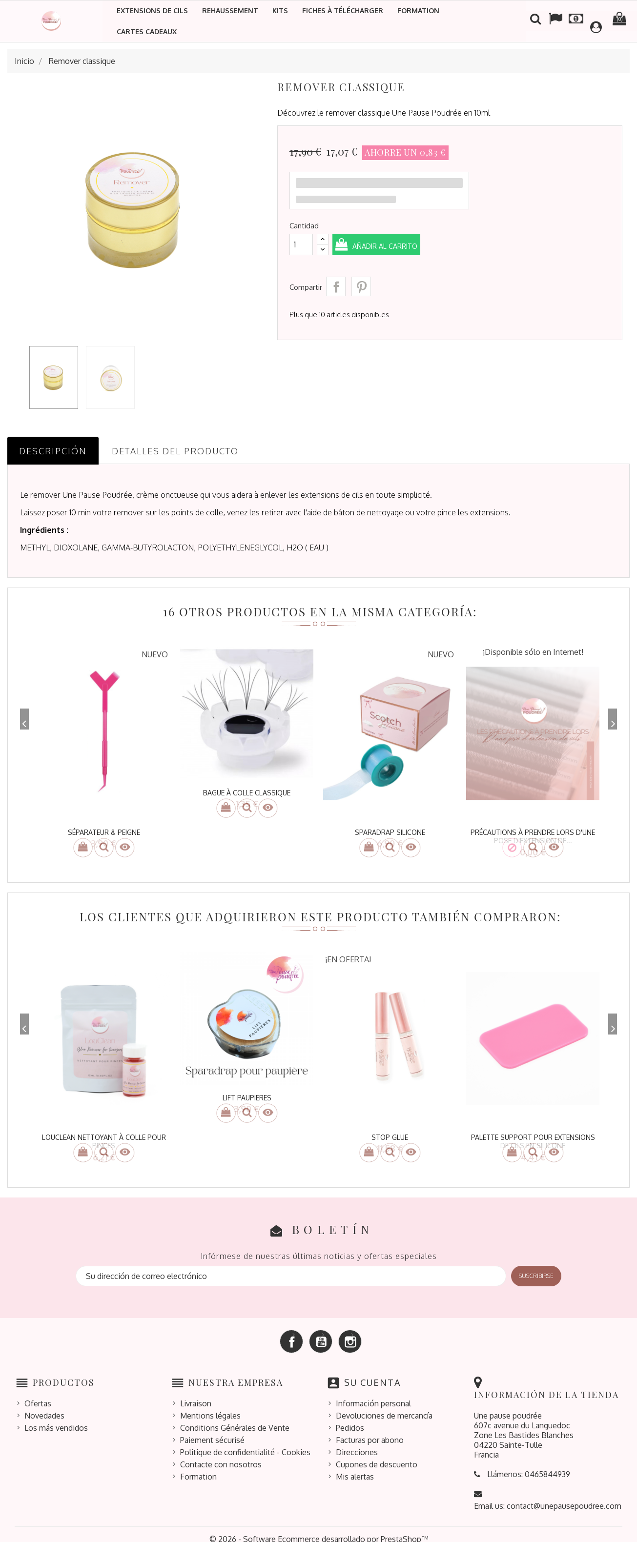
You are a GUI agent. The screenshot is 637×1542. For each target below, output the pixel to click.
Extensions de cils (152, 10)
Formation (418, 10)
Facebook (291, 1331)
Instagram (350, 1331)
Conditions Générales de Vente (234, 1418)
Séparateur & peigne (104, 832)
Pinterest (361, 286)
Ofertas (37, 1394)
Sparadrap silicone (390, 832)
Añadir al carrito (401, 245)
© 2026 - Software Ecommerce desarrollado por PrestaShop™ (318, 1529)
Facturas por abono (370, 1430)
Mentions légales (210, 1406)
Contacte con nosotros (221, 1455)
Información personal (373, 1394)
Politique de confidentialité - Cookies (245, 1442)
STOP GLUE (389, 1132)
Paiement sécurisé (212, 1430)
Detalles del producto (175, 451)
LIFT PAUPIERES (247, 1093)
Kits (280, 10)
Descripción (53, 451)
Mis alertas (355, 1467)
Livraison (195, 1394)
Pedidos (350, 1418)
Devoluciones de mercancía (384, 1406)
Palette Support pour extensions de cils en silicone (533, 1136)
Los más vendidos (56, 1418)
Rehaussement (230, 10)
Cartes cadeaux (147, 31)
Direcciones (357, 1442)
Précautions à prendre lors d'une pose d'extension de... (533, 836)
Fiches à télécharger (342, 10)
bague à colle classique (246, 793)
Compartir (336, 286)
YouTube (320, 1331)
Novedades (44, 1406)
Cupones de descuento (376, 1455)
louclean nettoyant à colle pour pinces (104, 1136)
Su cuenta (372, 1372)
